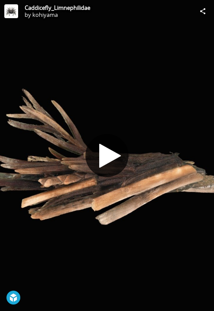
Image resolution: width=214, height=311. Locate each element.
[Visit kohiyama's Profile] (11, 11)
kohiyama (45, 15)
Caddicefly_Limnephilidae (57, 8)
